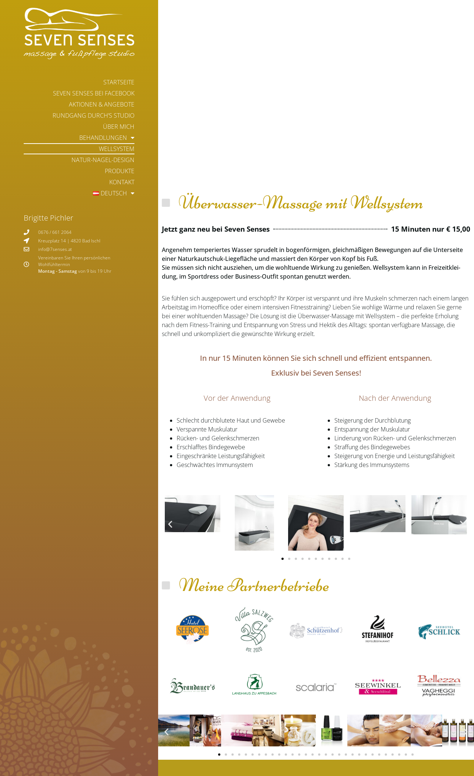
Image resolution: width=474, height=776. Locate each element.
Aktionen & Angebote (101, 104)
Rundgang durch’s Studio (93, 115)
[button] (170, 524)
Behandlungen (106, 137)
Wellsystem (116, 149)
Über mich (118, 126)
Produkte (119, 171)
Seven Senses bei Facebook (93, 93)
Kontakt (121, 182)
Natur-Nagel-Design (102, 160)
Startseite (118, 82)
